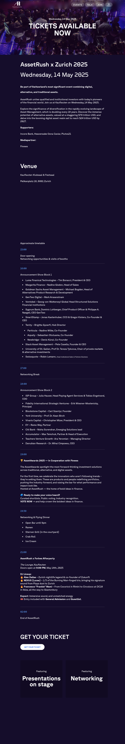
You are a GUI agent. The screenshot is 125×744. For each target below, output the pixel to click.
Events (77, 4)
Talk (90, 4)
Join (99, 4)
